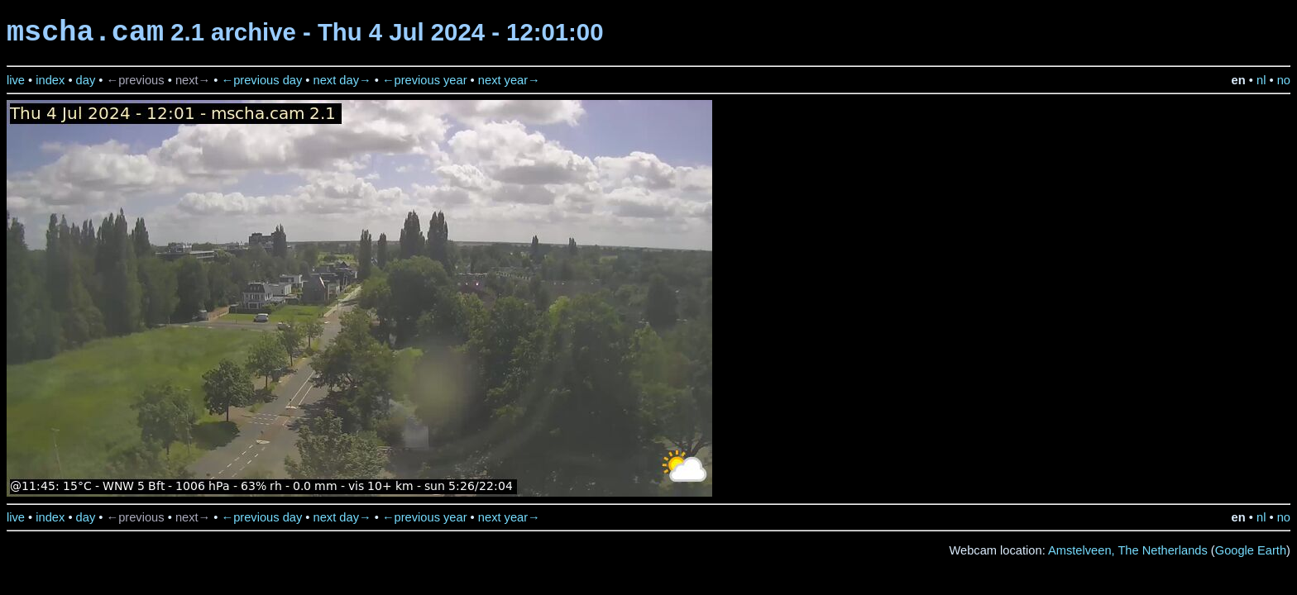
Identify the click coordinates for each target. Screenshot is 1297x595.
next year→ (509, 80)
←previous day (262, 80)
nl (1261, 80)
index (50, 80)
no (1283, 80)
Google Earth (1250, 550)
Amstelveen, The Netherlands (1128, 550)
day (86, 80)
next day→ (342, 80)
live (16, 80)
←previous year (424, 80)
